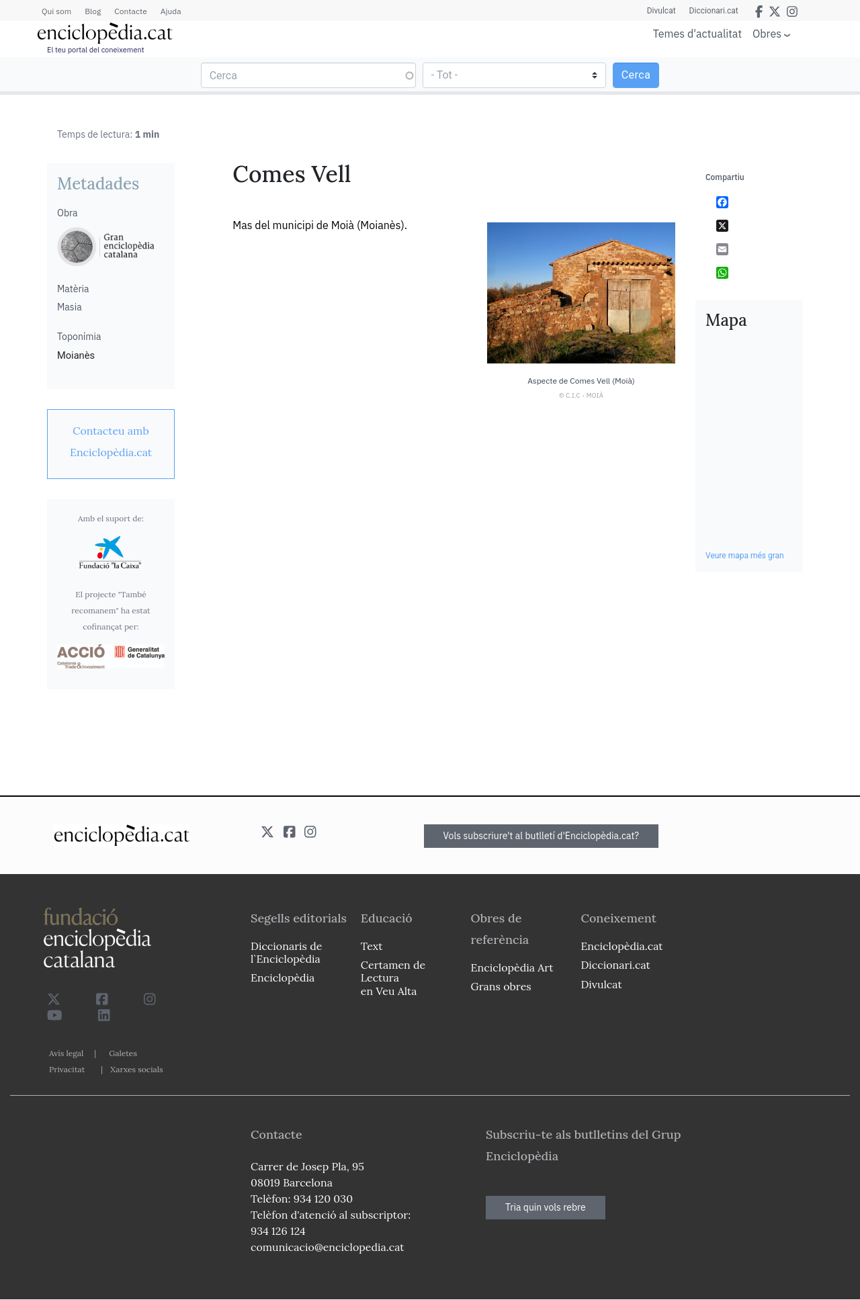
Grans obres (501, 986)
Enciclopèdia (282, 977)
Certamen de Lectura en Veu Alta (393, 977)
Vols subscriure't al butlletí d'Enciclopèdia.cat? (541, 836)
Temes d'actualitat (697, 34)
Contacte (130, 11)
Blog (93, 11)
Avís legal (66, 1053)
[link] (111, 441)
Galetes (123, 1053)
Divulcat (661, 10)
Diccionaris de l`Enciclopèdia (286, 952)
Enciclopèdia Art (512, 967)
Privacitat (67, 1069)
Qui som (56, 11)
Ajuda (171, 11)
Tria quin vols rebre (545, 1207)
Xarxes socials (136, 1069)
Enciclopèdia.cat (621, 946)
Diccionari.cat (713, 10)
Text (372, 946)
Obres (766, 33)
